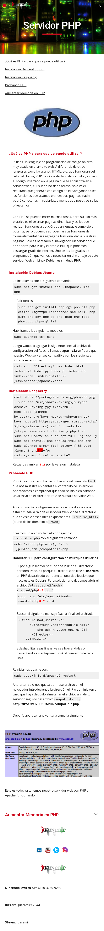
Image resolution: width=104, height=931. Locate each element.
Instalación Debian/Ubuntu (24, 69)
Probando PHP (15, 85)
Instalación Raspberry (21, 77)
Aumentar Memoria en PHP (25, 93)
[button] (4, 5)
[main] (52, 27)
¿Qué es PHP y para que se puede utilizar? (35, 61)
